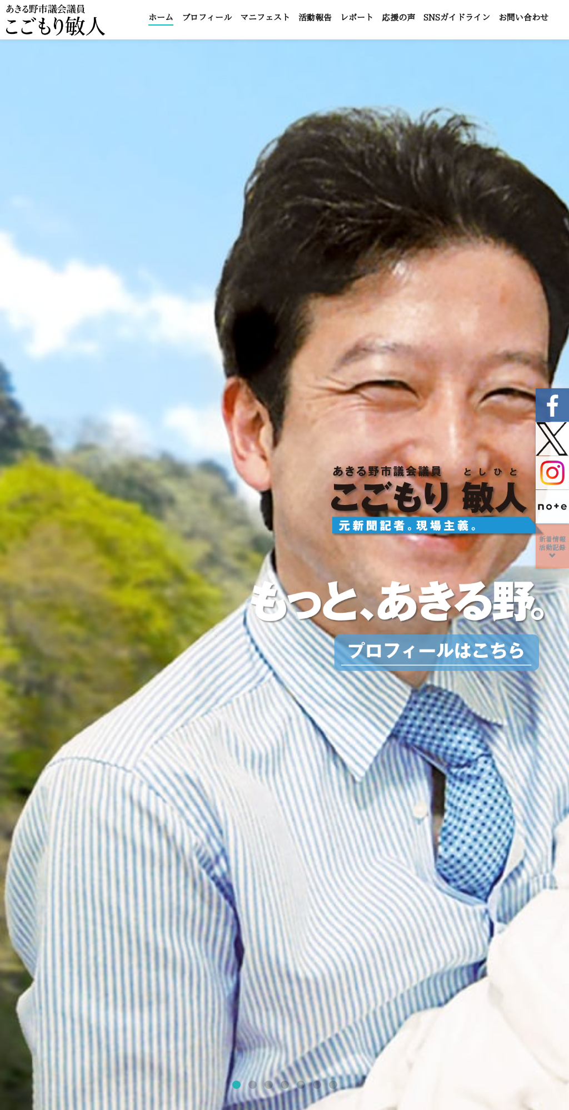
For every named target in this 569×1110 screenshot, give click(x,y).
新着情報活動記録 (552, 547)
